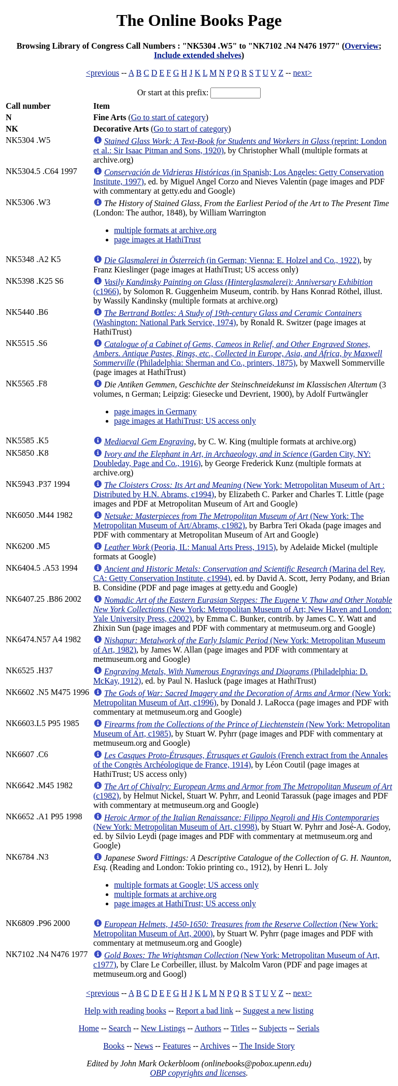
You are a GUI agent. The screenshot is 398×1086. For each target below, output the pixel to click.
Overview (362, 45)
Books (113, 1045)
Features (177, 1045)
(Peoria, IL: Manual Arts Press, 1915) (190, 547)
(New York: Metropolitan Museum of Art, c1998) (236, 822)
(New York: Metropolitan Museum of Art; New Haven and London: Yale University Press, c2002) (242, 609)
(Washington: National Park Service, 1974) (227, 318)
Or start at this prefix (171, 92)
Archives (215, 1045)
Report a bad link (204, 1010)
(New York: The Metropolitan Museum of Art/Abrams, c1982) (228, 521)
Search (120, 1028)
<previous (102, 72)
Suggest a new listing (278, 1010)
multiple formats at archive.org (165, 230)
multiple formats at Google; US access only (186, 884)
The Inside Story (267, 1045)
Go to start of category (168, 117)
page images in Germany (155, 411)
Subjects (273, 1028)
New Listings (163, 1028)
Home (89, 1028)
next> (302, 72)
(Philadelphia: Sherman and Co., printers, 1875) (237, 353)
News (143, 1045)
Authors (207, 1028)
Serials (308, 1028)
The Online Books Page (198, 20)
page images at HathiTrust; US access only (185, 420)
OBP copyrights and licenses (198, 1072)
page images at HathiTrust (157, 239)
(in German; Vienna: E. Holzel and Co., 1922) (232, 260)
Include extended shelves (197, 55)
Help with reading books (125, 1010)
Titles (240, 1028)
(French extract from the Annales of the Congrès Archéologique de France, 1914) (240, 760)
